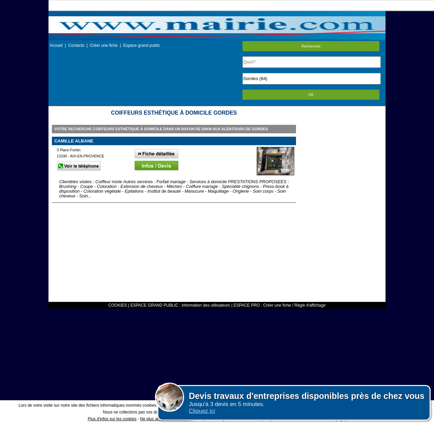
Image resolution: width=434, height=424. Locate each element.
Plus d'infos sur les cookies (112, 419)
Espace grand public (141, 45)
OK (311, 95)
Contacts (76, 45)
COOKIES (117, 305)
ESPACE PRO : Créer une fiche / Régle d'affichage (280, 305)
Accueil (56, 45)
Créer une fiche (104, 45)
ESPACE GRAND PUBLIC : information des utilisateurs (180, 305)
